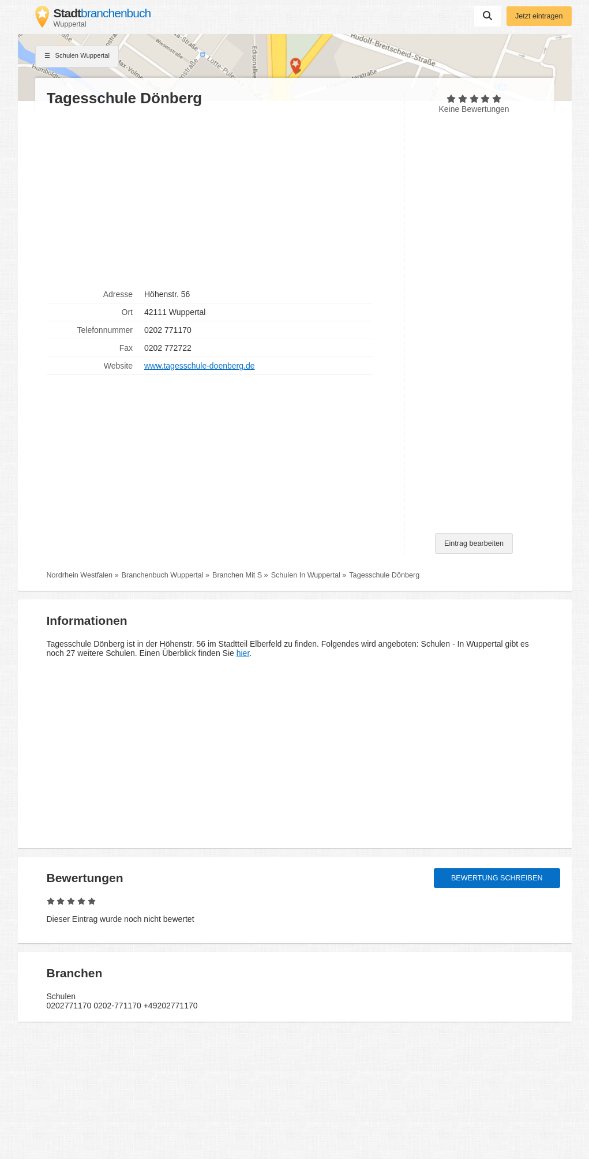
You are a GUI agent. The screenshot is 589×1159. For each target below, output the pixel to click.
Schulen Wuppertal (77, 56)
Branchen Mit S (237, 575)
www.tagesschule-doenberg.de (199, 365)
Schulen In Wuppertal (305, 575)
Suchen (487, 15)
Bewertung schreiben (497, 878)
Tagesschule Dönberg (384, 575)
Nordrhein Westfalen (80, 575)
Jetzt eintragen (539, 16)
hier (243, 653)
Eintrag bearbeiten (474, 543)
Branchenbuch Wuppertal (163, 575)
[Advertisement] (220, 196)
